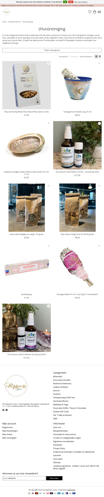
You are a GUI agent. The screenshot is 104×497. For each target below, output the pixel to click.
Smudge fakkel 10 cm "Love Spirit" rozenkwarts (77, 294)
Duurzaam (57, 459)
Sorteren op (75, 57)
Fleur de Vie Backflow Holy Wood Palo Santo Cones (26, 111)
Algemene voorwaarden (63, 441)
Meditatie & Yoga (60, 404)
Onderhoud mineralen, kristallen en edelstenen (74, 452)
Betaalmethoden (60, 431)
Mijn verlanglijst (9, 438)
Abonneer (54, 478)
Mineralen (57, 376)
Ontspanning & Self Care (64, 397)
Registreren (7, 427)
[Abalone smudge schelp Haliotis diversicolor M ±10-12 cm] (26, 145)
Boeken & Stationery (62, 383)
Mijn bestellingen (10, 431)
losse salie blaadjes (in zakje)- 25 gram (26, 234)
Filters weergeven (52, 50)
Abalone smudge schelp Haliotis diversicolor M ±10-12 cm (26, 173)
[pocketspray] (26, 268)
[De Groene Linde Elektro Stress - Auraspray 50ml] (77, 145)
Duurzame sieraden (62, 380)
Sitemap (56, 462)
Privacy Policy (59, 448)
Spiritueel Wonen (14, 22)
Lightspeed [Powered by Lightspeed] (71, 490)
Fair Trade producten (62, 415)
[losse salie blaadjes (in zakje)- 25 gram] (26, 208)
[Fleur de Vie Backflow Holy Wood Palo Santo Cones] (26, 85)
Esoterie (56, 394)
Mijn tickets (7, 434)
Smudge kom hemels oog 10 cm (77, 111)
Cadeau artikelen (60, 387)
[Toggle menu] (99, 12)
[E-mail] (24, 478)
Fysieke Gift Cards (61, 411)
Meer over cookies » (81, 2)
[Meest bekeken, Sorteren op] (86, 57)
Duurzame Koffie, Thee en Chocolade (69, 408)
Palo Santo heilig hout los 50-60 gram (77, 234)
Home (4, 22)
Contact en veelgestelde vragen (67, 438)
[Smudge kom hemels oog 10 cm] (77, 85)
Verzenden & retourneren (64, 434)
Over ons (57, 427)
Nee (70, 2)
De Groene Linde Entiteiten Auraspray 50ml (27, 354)
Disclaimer (57, 445)
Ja (65, 2)
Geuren (56, 390)
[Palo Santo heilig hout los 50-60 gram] (77, 208)
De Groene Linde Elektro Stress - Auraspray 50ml (77, 172)
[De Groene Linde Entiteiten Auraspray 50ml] (26, 328)
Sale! (55, 418)
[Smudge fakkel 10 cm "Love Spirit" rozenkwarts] (77, 268)
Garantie (57, 455)
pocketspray (26, 294)
